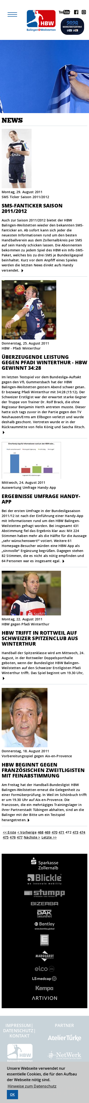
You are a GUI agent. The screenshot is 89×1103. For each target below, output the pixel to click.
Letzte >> (49, 837)
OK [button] (12, 1094)
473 (75, 832)
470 (54, 832)
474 (82, 832)
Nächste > (32, 837)
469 (47, 832)
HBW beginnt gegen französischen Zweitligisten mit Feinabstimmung (43, 770)
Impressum (18, 1025)
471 (61, 832)
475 (6, 837)
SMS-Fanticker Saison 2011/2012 (32, 208)
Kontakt (19, 1036)
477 (20, 837)
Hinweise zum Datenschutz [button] (32, 1086)
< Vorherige (27, 832)
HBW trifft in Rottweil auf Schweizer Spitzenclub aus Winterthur (40, 638)
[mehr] (22, 270)
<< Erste (9, 832)
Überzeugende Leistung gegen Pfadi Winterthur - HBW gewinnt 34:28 (44, 362)
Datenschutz (18, 1030)
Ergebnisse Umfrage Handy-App (41, 498)
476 (12, 837)
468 (40, 832)
